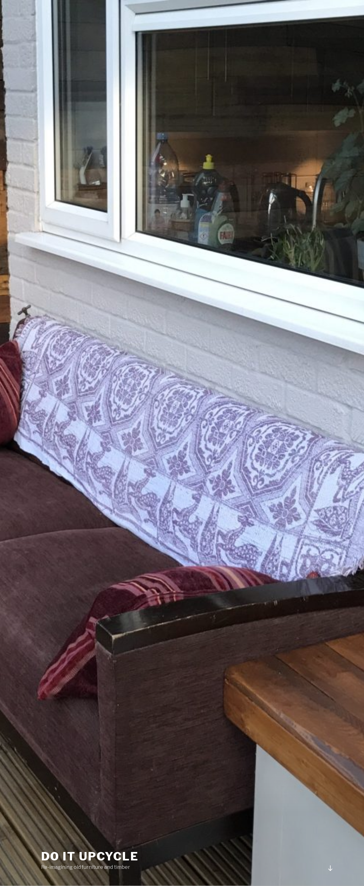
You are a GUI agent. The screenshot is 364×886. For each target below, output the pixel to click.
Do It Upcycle (90, 856)
